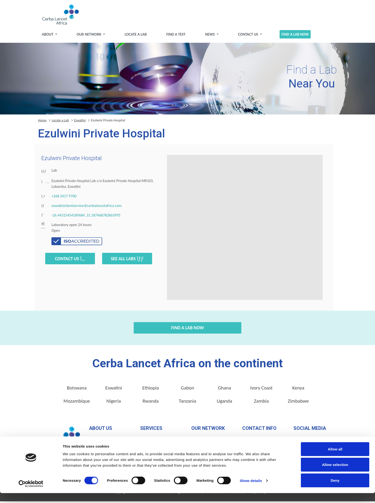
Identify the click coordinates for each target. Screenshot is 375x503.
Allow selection (335, 475)
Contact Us (248, 36)
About (48, 36)
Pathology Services (154, 439)
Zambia (261, 403)
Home (42, 122)
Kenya (298, 390)
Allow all (335, 459)
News (210, 36)
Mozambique (76, 403)
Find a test (175, 36)
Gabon (187, 390)
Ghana (224, 390)
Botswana (77, 390)
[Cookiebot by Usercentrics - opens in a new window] (31, 493)
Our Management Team (107, 439)
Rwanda (151, 403)
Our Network (89, 36)
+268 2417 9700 (63, 198)
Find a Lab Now (295, 36)
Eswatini (80, 122)
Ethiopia (150, 390)
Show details (251, 491)
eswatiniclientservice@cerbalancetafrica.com (86, 207)
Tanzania (187, 403)
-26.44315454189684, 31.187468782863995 (85, 217)
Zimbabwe (298, 403)
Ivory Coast (261, 390)
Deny (335, 490)
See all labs (127, 260)
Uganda (224, 403)
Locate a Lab (136, 36)
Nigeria (113, 403)
